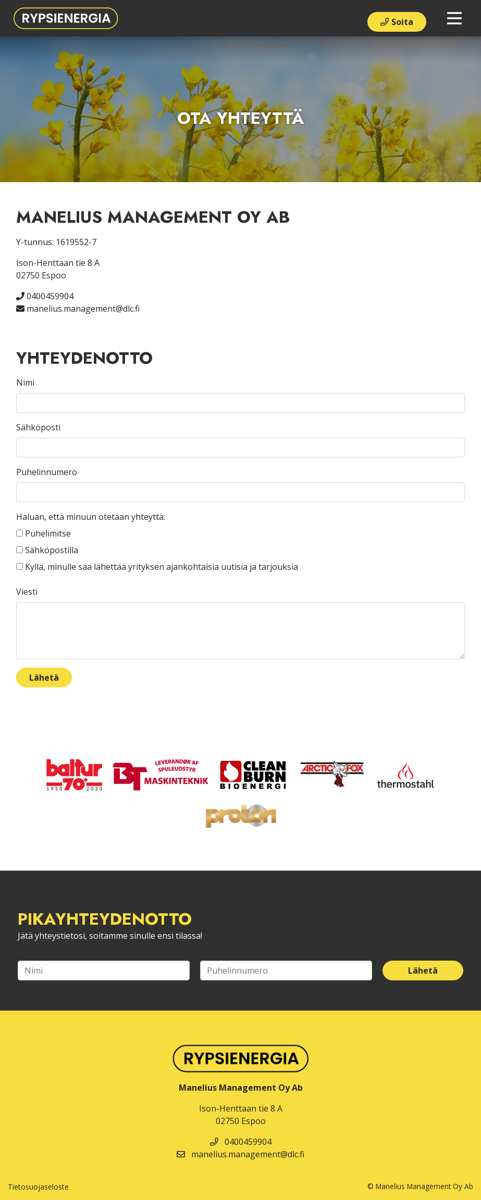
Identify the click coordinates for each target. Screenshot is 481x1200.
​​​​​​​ (332, 774)
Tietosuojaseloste (38, 1187)
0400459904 (44, 296)
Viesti (27, 591)
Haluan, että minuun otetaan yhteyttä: (90, 516)
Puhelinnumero (46, 472)
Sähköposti (38, 427)
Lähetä (44, 677)
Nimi (25, 382)
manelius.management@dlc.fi (78, 308)
